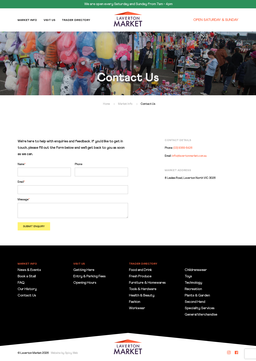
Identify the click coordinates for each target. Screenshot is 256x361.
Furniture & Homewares (147, 283)
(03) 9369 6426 (182, 148)
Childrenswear (196, 270)
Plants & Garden (197, 295)
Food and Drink (140, 270)
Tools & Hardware (142, 289)
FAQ (21, 283)
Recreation (193, 289)
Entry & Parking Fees (89, 276)
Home (106, 104)
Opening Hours (84, 283)
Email (21, 182)
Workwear (137, 308)
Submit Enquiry (34, 226)
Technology (193, 283)
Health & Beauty (141, 295)
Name (21, 164)
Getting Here (83, 270)
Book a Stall (27, 276)
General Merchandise (201, 314)
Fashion (134, 302)
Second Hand (195, 302)
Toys (188, 276)
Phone (78, 164)
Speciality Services (200, 308)
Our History (27, 289)
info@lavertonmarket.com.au (189, 156)
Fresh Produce (140, 276)
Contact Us (27, 295)
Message (23, 199)
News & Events (29, 270)
